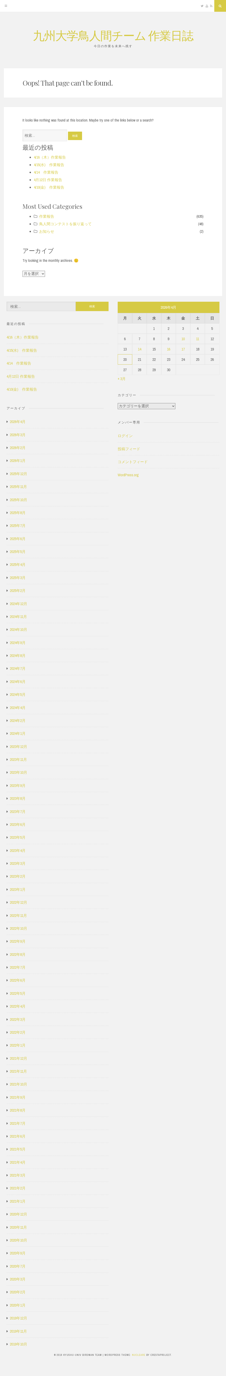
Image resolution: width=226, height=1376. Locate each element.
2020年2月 (18, 1292)
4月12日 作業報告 (48, 179)
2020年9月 (18, 1253)
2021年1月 (18, 1201)
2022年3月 (18, 1019)
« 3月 (122, 378)
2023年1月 (18, 889)
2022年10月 (18, 928)
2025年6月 (18, 538)
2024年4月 (18, 707)
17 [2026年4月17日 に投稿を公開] (183, 349)
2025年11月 (18, 486)
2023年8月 (18, 798)
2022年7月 (18, 967)
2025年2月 (18, 590)
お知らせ (46, 231)
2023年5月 (18, 837)
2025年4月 (18, 564)
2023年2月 (18, 876)
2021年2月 (18, 1188)
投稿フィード (129, 448)
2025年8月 (18, 512)
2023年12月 (18, 746)
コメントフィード (133, 461)
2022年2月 (18, 1032)
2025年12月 (18, 473)
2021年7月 (18, 1123)
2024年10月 (18, 629)
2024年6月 (18, 681)
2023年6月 (18, 824)
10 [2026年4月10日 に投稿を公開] (183, 338)
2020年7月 (18, 1266)
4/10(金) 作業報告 (49, 187)
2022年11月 (18, 915)
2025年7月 (18, 525)
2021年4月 (18, 1162)
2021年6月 (18, 1136)
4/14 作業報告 (46, 172)
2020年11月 (18, 1227)
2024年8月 (18, 655)
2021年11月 (18, 1071)
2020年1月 (18, 1305)
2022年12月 (18, 902)
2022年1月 (18, 1045)
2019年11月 (18, 1331)
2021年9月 (18, 1097)
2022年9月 (18, 941)
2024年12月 (18, 603)
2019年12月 (18, 1318)
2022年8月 (18, 954)
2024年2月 (18, 720)
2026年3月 (18, 434)
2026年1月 (18, 460)
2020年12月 (18, 1214)
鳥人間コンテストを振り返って (65, 223)
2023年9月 (18, 785)
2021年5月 (18, 1149)
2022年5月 (18, 993)
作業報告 (46, 216)
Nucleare (138, 1355)
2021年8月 (18, 1110)
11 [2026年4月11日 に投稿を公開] (197, 338)
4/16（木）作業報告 (50, 157)
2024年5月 (18, 694)
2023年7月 (18, 811)
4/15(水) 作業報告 (49, 164)
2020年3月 (18, 1279)
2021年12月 (18, 1058)
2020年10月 (18, 1240)
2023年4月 (18, 850)
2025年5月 (18, 551)
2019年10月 (18, 1344)
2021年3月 (18, 1175)
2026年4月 (18, 421)
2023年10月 (18, 772)
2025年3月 (18, 577)
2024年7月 (18, 668)
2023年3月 (18, 863)
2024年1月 (18, 733)
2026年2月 (18, 447)
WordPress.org (128, 474)
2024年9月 (18, 642)
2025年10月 (18, 499)
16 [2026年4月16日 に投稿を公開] (168, 349)
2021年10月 (18, 1084)
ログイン (125, 435)
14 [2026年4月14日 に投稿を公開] (139, 349)
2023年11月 (18, 759)
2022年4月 (18, 1006)
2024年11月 (18, 616)
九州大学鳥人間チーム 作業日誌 (113, 35)
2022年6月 (18, 980)
